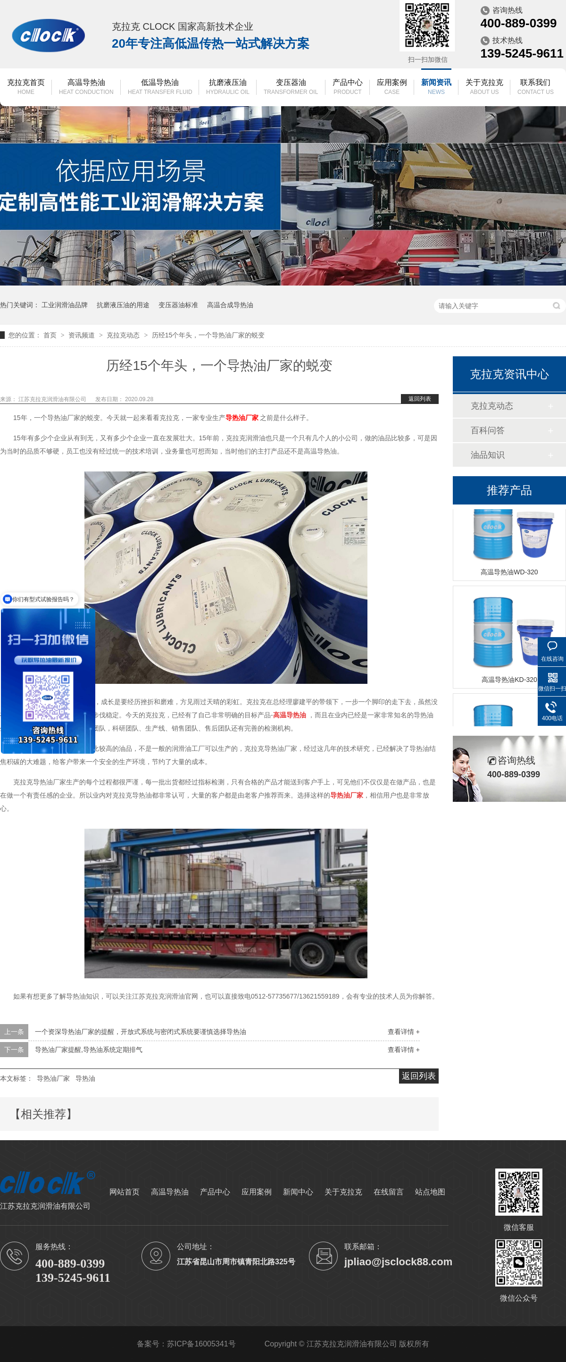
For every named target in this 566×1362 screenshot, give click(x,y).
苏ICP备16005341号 (201, 1344)
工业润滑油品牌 (65, 305)
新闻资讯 (436, 87)
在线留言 (389, 1192)
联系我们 (535, 87)
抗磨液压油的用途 (123, 305)
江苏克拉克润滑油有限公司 (53, 399)
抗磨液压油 (228, 87)
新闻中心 (298, 1192)
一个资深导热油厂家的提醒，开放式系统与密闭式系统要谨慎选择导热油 (140, 1031)
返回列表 (419, 398)
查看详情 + (404, 1031)
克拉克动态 (124, 335)
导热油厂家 (53, 1078)
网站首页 (124, 1192)
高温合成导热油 (230, 305)
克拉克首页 (26, 87)
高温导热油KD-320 (509, 680)
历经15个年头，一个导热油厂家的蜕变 (208, 335)
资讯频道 (82, 335)
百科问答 (488, 430)
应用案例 (392, 87)
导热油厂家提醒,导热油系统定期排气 (88, 1049)
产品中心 (348, 87)
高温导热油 (86, 87)
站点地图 (430, 1192)
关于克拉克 (484, 87)
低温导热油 (160, 87)
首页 (50, 335)
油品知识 (488, 455)
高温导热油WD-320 (509, 573)
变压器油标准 (178, 305)
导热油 (85, 1078)
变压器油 (291, 87)
